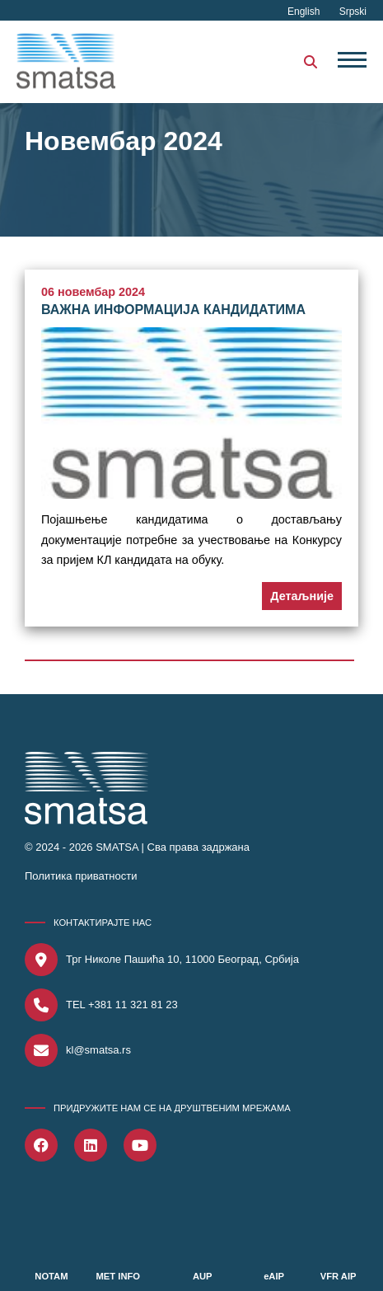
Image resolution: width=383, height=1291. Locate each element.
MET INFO (118, 1276)
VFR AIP (338, 1276)
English (305, 11)
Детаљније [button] (302, 596)
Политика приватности (81, 876)
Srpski (353, 11)
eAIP (274, 1276)
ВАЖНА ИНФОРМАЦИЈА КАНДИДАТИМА (173, 310)
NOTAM (51, 1276)
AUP (203, 1276)
